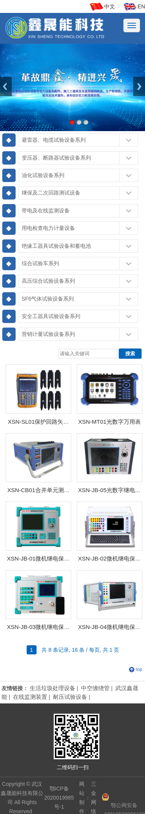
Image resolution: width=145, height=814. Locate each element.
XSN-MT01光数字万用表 (109, 421)
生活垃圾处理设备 (52, 688)
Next (139, 86)
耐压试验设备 (70, 697)
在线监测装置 (30, 697)
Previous (6, 86)
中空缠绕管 (95, 688)
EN (141, 6)
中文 (109, 6)
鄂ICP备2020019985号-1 (59, 797)
